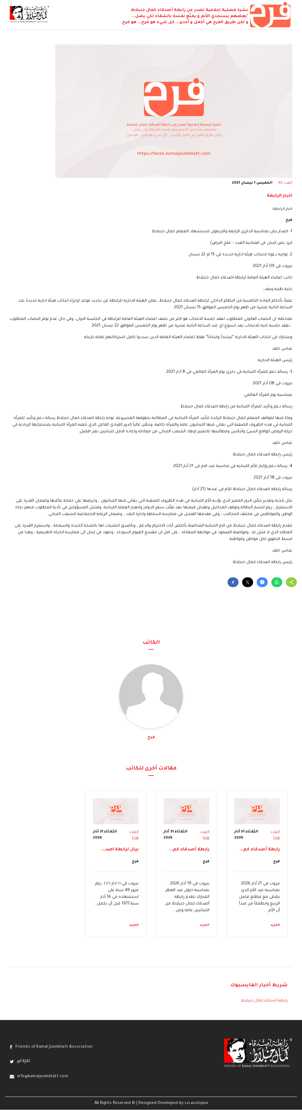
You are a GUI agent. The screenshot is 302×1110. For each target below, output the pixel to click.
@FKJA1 (24, 1062)
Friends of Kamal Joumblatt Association (55, 1047)
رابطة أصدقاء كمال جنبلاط (263, 1001)
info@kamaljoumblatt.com (43, 1076)
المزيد (275, 925)
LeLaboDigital (196, 1103)
